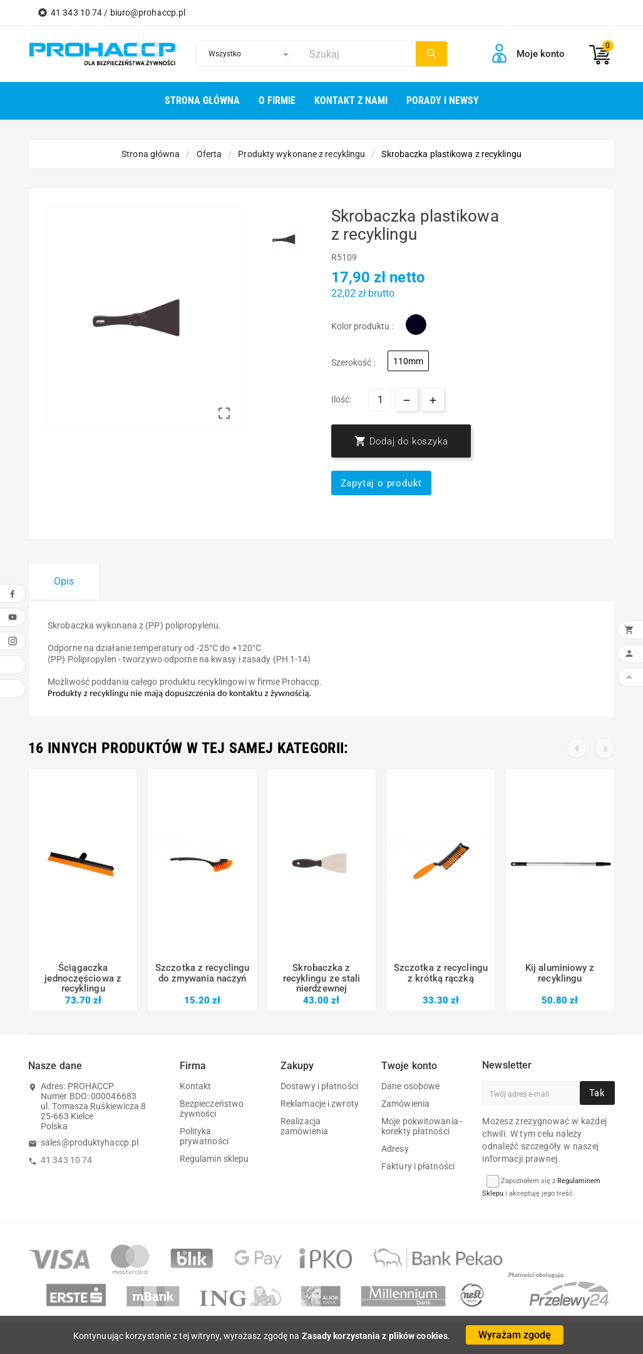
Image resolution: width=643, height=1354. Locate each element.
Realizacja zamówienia (304, 1126)
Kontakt (196, 1086)
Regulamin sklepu (214, 1159)
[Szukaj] (359, 53)
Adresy (395, 1149)
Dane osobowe (410, 1086)
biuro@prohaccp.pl (148, 13)
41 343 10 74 (66, 1160)
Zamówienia (405, 1104)
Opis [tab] (64, 581)
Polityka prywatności (204, 1136)
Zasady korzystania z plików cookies (375, 1336)
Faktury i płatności (418, 1166)
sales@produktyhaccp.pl (89, 1142)
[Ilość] (380, 399)
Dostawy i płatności (319, 1086)
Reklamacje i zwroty (319, 1104)
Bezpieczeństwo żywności (212, 1109)
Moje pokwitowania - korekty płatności (422, 1126)
